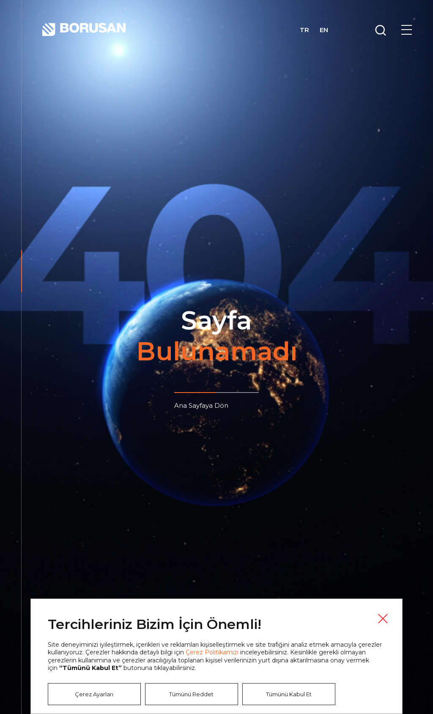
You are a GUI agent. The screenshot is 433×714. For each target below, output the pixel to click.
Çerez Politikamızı (212, 652)
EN (324, 30)
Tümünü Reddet (191, 694)
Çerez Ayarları (94, 694)
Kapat (383, 618)
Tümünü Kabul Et (289, 694)
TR (304, 30)
